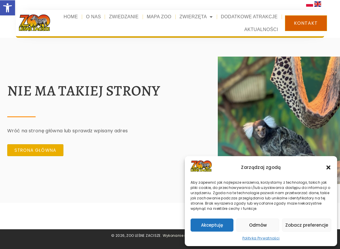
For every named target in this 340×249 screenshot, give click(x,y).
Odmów (258, 225)
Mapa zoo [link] (159, 16)
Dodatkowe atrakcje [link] (249, 16)
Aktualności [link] (261, 29)
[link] (7, 7)
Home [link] (71, 16)
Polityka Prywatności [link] (261, 238)
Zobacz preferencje (306, 225)
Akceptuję (212, 225)
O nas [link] (93, 16)
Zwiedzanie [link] (123, 16)
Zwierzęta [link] (196, 17)
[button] (328, 167)
